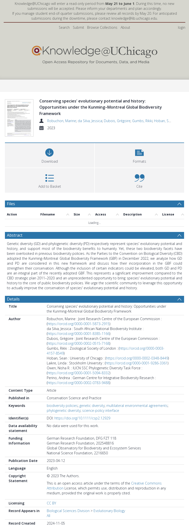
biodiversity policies (62, 417)
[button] (139, 167)
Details (13, 311)
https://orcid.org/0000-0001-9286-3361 (137, 375)
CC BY (51, 515)
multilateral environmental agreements (137, 417)
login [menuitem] (181, 27)
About (125, 27)
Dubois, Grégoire (117, 120)
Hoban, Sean (164, 120)
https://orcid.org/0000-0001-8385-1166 (78, 346)
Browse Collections (102, 27)
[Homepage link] (94, 53)
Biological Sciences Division (68, 523)
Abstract (14, 247)
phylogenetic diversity (63, 422)
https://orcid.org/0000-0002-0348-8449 (137, 370)
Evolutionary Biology (109, 523)
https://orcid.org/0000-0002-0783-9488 (78, 395)
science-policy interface (100, 422)
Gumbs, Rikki (142, 120)
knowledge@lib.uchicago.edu (134, 18)
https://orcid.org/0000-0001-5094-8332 (78, 385)
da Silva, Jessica (90, 120)
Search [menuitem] (64, 27)
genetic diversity (92, 417)
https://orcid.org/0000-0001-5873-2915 (78, 336)
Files (11, 216)
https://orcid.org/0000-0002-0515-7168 (78, 355)
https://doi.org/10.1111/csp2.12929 (82, 430)
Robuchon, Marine (61, 120)
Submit (78, 27)
